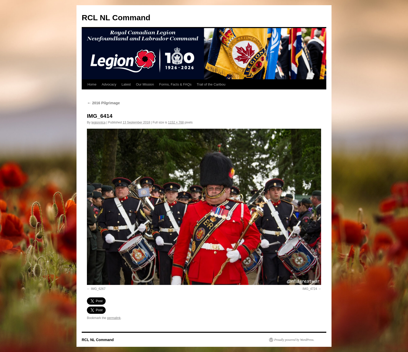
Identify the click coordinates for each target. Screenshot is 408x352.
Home (92, 84)
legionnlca (98, 122)
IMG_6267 (98, 289)
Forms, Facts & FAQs (175, 84)
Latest (126, 84)
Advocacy (109, 84)
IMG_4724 (310, 289)
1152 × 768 (176, 122)
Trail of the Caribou (211, 84)
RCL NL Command (116, 17)
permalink (113, 318)
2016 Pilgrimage (103, 103)
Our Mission (145, 84)
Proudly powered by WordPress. (294, 340)
